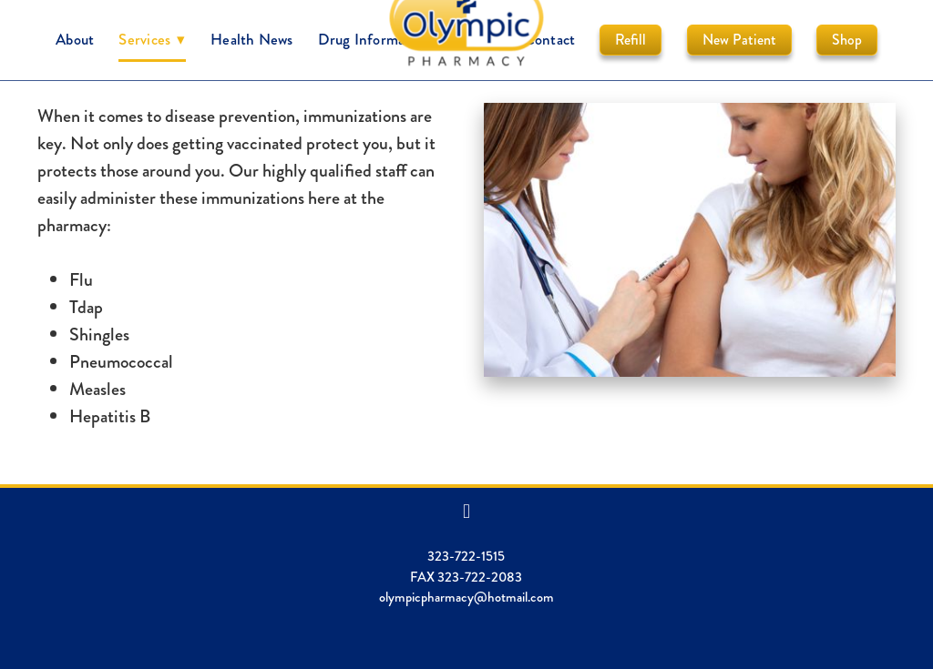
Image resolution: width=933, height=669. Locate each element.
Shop (847, 39)
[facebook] (466, 511)
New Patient (739, 39)
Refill (630, 39)
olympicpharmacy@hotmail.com (466, 597)
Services (152, 39)
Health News (251, 39)
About (75, 39)
